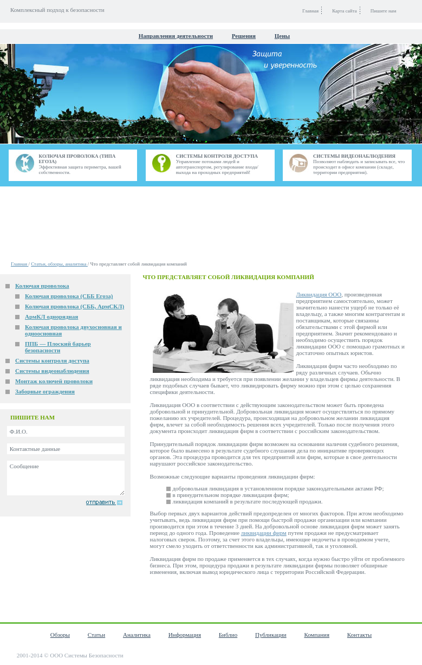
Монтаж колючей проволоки (54, 381)
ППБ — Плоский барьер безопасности (58, 346)
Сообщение (66, 478)
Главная (19, 264)
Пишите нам (384, 11)
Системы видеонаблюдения (52, 370)
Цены (282, 36)
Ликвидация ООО (319, 294)
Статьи (96, 634)
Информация (184, 634)
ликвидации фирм (264, 533)
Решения (244, 36)
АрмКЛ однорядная (51, 316)
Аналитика (137, 634)
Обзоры (60, 634)
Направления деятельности (176, 36)
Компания (316, 634)
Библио (228, 634)
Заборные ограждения (45, 391)
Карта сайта (344, 11)
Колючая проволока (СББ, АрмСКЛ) (74, 306)
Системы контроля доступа (52, 360)
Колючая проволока (42, 285)
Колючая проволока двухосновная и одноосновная (73, 330)
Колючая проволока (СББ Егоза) (69, 296)
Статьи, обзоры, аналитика (59, 264)
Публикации (271, 634)
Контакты (359, 634)
